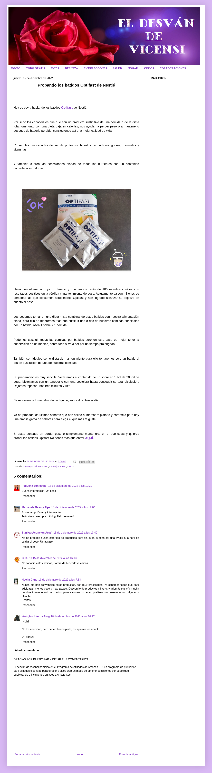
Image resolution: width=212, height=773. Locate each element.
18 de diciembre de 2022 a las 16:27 (73, 616)
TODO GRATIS (35, 68)
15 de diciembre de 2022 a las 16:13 (55, 558)
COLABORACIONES (173, 68)
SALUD (117, 68)
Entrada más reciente (27, 754)
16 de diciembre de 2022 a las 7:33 (59, 579)
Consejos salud (57, 466)
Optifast (67, 107)
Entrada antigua (128, 754)
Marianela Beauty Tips (36, 507)
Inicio (79, 754)
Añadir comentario (27, 650)
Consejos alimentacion (35, 466)
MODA (55, 68)
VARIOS (149, 68)
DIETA (71, 466)
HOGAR (133, 68)
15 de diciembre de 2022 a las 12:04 (73, 507)
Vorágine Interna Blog (36, 616)
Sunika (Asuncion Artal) (37, 532)
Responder (28, 496)
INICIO (15, 68)
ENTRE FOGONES (95, 68)
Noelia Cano (29, 579)
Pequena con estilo (34, 485)
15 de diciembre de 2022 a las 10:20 (70, 485)
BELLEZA (71, 68)
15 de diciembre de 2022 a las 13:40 (75, 532)
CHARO (27, 558)
